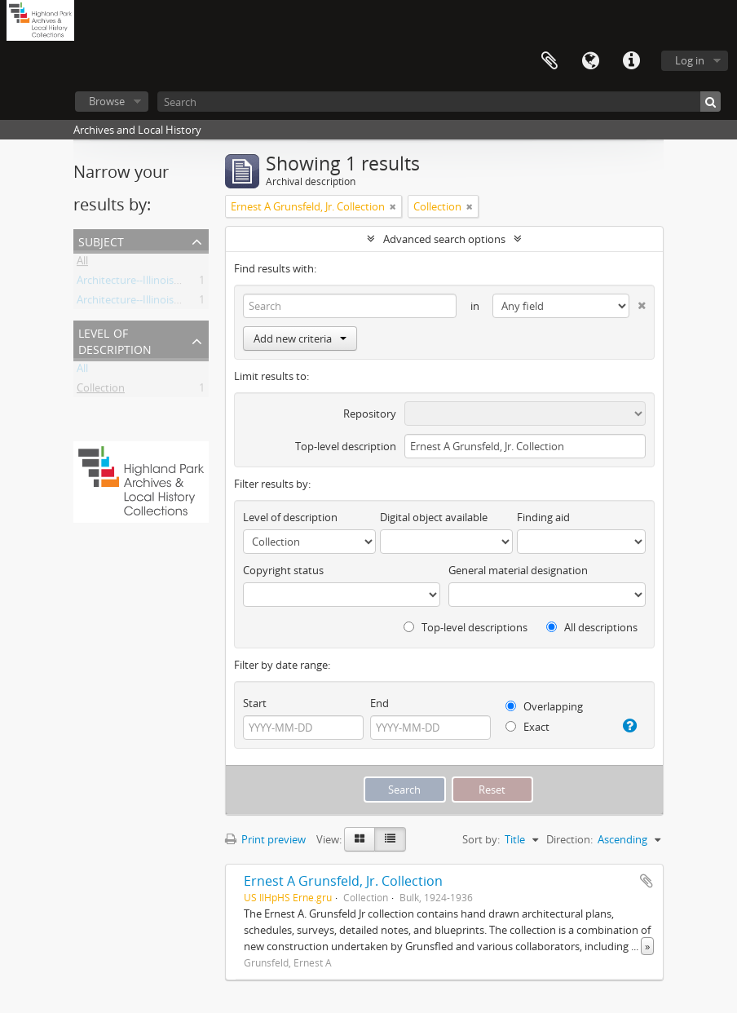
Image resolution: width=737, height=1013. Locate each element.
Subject (101, 240)
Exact (527, 726)
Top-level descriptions (465, 627)
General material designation (518, 570)
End (379, 703)
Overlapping (544, 706)
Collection (101, 390)
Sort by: (481, 839)
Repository (369, 413)
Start (255, 703)
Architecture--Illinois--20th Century (160, 302)
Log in (689, 60)
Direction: (569, 839)
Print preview (265, 839)
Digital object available (434, 517)
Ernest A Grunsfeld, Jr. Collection (343, 881)
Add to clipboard (646, 881)
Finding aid (543, 517)
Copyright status (283, 570)
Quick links (631, 61)
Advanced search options (444, 239)
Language (590, 61)
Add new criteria (300, 338)
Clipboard (549, 61)
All (82, 263)
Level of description (115, 340)
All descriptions (592, 627)
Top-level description (345, 446)
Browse (107, 101)
